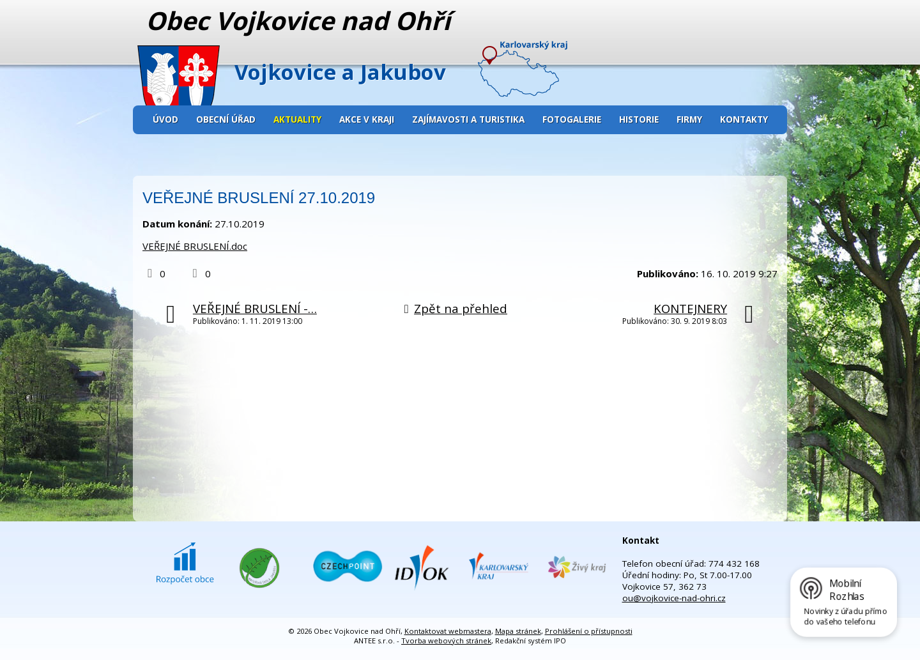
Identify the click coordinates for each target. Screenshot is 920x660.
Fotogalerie (571, 119)
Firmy (689, 119)
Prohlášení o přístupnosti (588, 631)
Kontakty (744, 119)
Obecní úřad (226, 119)
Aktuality (297, 119)
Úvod (165, 119)
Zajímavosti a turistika (468, 119)
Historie (639, 119)
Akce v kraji (366, 119)
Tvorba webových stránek (446, 640)
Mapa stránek (518, 631)
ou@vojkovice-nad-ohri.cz (674, 598)
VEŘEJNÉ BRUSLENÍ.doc (194, 246)
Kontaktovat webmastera (447, 631)
